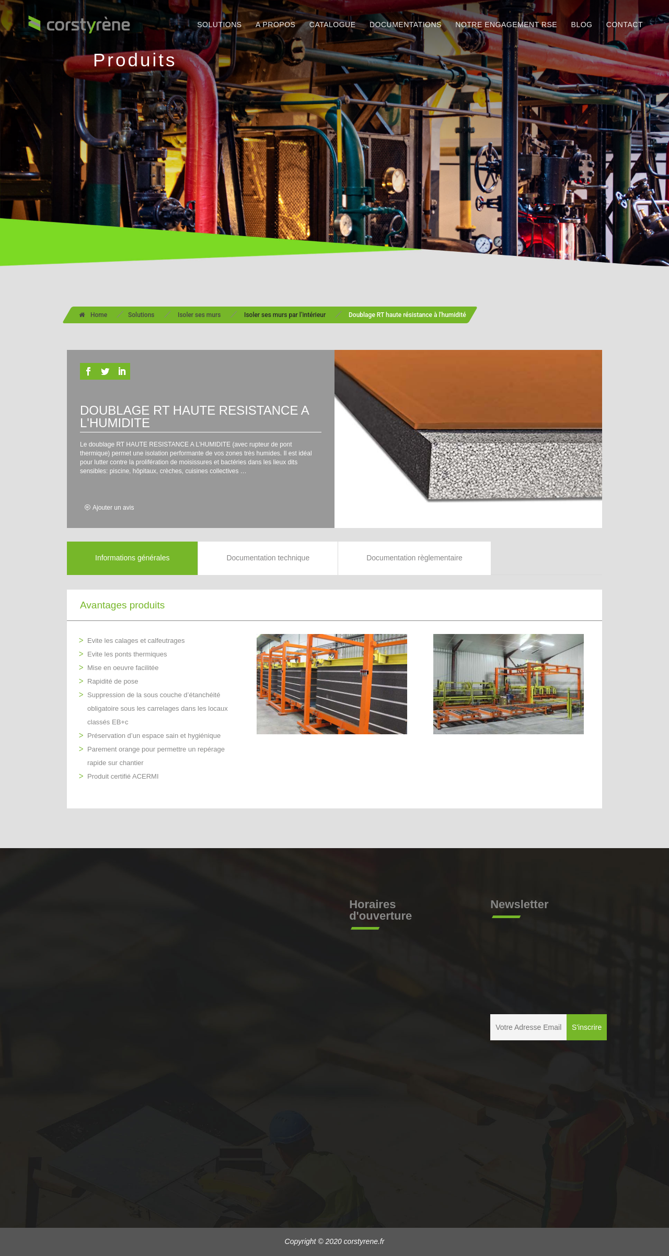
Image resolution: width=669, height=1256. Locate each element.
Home (93, 315)
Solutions (141, 315)
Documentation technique (267, 558)
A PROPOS (275, 25)
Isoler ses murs (199, 315)
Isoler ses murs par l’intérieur (285, 315)
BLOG (582, 25)
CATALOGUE (332, 25)
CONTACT (624, 25)
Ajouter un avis (113, 507)
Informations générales (132, 558)
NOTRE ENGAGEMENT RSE (506, 25)
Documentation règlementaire (414, 558)
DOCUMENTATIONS (406, 25)
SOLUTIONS (219, 25)
